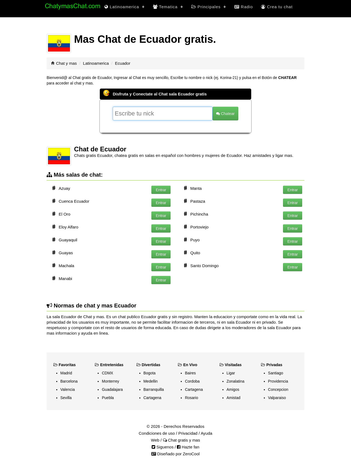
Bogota (149, 373)
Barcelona (69, 381)
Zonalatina (235, 381)
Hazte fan (188, 447)
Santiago (275, 373)
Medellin (150, 381)
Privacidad (187, 433)
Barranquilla (153, 389)
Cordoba (192, 381)
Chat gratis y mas (181, 440)
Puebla (108, 397)
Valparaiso (277, 397)
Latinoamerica (124, 6)
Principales (208, 6)
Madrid (66, 373)
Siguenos (163, 447)
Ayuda (206, 433)
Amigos (233, 389)
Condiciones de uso (157, 433)
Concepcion (278, 389)
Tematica (168, 6)
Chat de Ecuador (100, 149)
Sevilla (66, 397)
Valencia (67, 389)
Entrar (161, 190)
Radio (243, 6)
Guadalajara (112, 389)
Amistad (233, 397)
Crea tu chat (277, 6)
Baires (190, 373)
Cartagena (152, 397)
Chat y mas (66, 63)
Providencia (278, 381)
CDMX (107, 373)
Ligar (231, 373)
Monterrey (110, 381)
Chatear (225, 113)
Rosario (191, 397)
